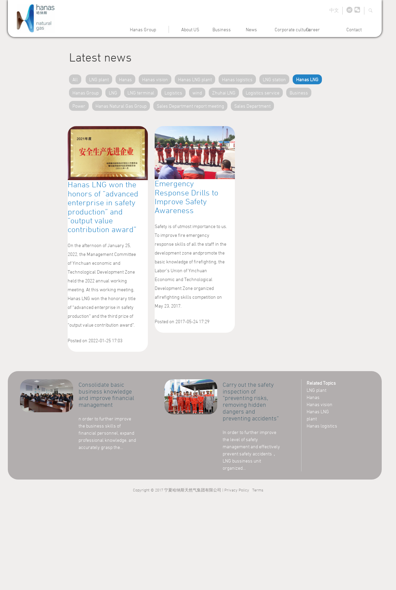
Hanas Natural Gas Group (121, 106)
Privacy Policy (236, 489)
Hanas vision (155, 79)
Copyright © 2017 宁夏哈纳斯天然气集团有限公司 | (178, 489)
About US (190, 29)
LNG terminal (140, 93)
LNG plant (99, 79)
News (250, 29)
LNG (113, 93)
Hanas (125, 79)
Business (221, 29)
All (75, 79)
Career (313, 29)
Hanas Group (143, 29)
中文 (334, 10)
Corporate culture (292, 29)
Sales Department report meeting (190, 106)
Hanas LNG (307, 79)
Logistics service (262, 93)
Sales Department (252, 106)
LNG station (274, 79)
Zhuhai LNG (224, 93)
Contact (354, 29)
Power (78, 106)
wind (197, 93)
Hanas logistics (237, 79)
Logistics (173, 93)
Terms (257, 489)
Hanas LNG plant (195, 79)
